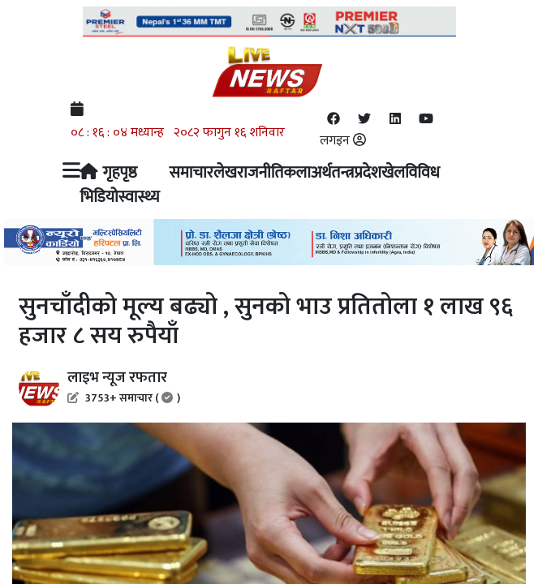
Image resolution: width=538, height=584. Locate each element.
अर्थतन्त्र (332, 172)
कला (297, 172)
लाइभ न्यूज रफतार (123, 386)
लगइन (343, 141)
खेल (393, 172)
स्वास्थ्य (139, 196)
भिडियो (99, 196)
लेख (225, 172)
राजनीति (260, 172)
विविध (422, 172)
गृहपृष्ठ (108, 172)
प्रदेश (367, 172)
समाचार (191, 172)
